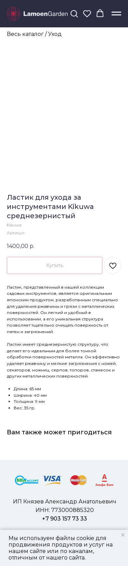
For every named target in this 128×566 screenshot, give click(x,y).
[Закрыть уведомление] (122, 534)
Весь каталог (25, 34)
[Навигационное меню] (116, 14)
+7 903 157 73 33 (64, 518)
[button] (74, 13)
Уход (55, 34)
